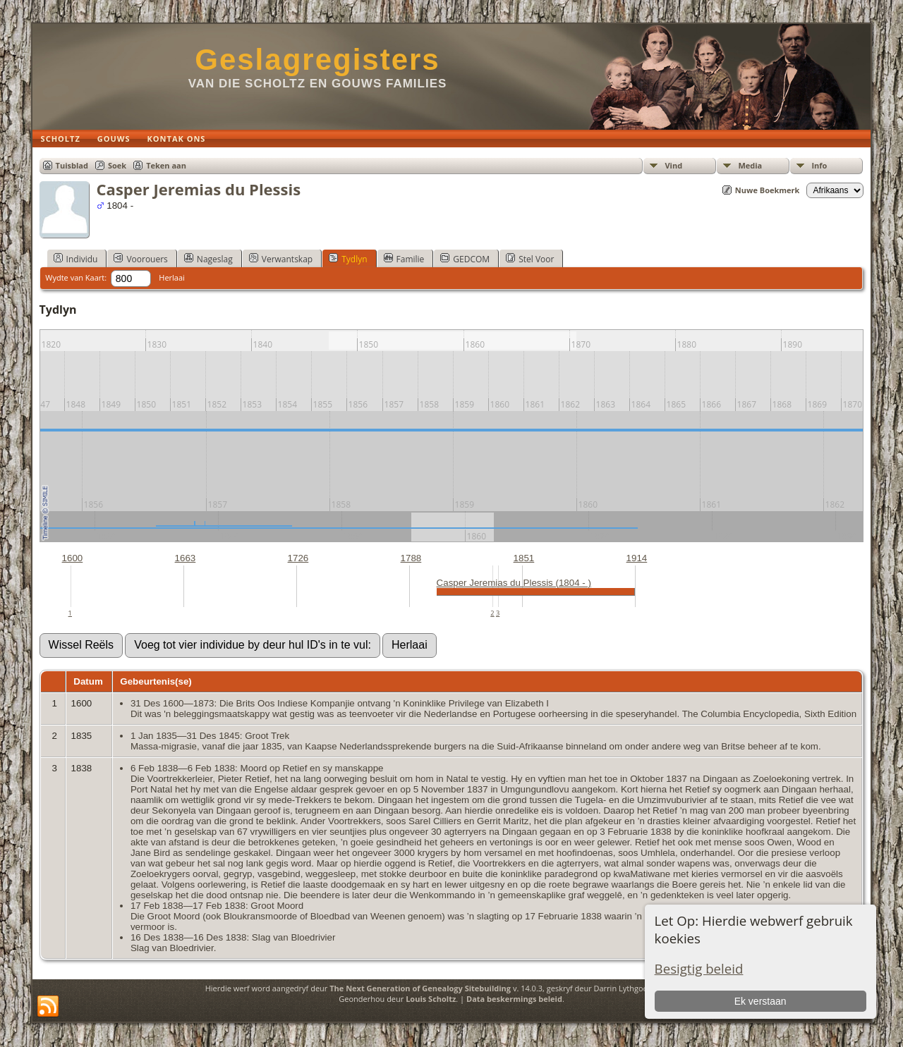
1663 (185, 558)
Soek (117, 165)
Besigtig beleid (699, 968)
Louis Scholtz (431, 998)
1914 (637, 558)
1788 (411, 558)
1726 (298, 558)
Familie (404, 258)
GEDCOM (465, 258)
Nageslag (208, 258)
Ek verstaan (760, 1001)
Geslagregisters (317, 59)
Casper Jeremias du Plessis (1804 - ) (514, 582)
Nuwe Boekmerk (767, 190)
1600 (72, 558)
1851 (524, 558)
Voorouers (140, 258)
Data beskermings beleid (514, 998)
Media (750, 165)
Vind (673, 165)
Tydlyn (348, 258)
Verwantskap (281, 258)
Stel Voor (530, 258)
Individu (76, 258)
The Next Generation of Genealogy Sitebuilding (420, 988)
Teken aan (166, 165)
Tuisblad (72, 165)
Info (819, 165)
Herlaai (172, 277)
